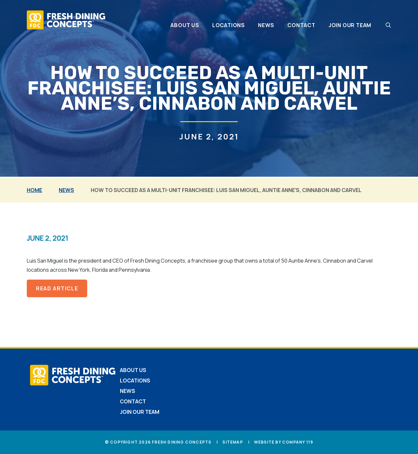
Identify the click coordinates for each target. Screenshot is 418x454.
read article (57, 288)
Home (34, 190)
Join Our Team (350, 25)
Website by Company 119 (283, 442)
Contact (301, 25)
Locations (228, 25)
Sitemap (232, 442)
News (266, 25)
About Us (184, 25)
